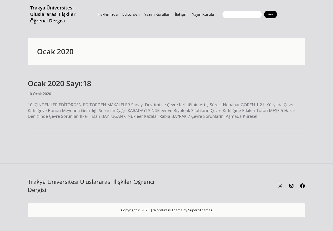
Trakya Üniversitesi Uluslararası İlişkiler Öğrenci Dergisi (53, 14)
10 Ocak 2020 (39, 93)
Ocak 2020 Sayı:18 (59, 83)
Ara (270, 14)
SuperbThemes (200, 210)
